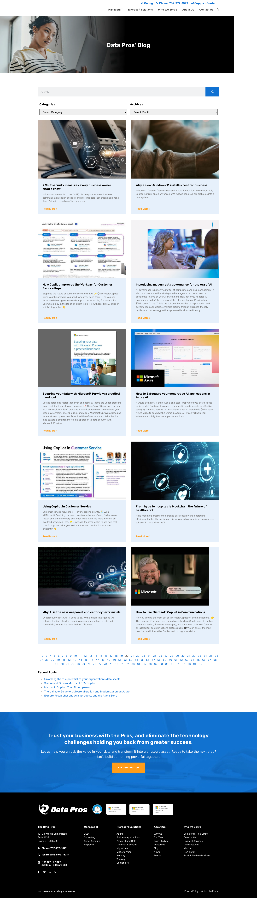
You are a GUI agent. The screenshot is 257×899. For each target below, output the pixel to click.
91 (178, 664)
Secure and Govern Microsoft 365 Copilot (69, 683)
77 (100, 664)
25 (154, 656)
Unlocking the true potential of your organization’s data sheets (82, 679)
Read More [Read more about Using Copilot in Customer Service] (49, 537)
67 (209, 660)
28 (171, 656)
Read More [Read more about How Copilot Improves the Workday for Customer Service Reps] (49, 318)
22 (137, 656)
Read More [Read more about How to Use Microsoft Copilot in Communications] (142, 639)
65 (198, 660)
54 (136, 660)
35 (210, 656)
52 (125, 660)
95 (200, 664)
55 (142, 660)
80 (116, 664)
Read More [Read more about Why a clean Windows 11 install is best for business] (142, 208)
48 (103, 660)
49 (108, 660)
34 (205, 656)
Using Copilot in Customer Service (67, 507)
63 (186, 660)
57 (153, 660)
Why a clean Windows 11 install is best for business (171, 185)
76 (94, 664)
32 (193, 656)
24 (149, 656)
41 (63, 660)
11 (80, 656)
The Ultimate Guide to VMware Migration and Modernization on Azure (86, 692)
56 (147, 660)
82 (127, 664)
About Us (188, 9)
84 (138, 664)
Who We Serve (167, 9)
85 (144, 664)
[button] (218, 9)
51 (119, 660)
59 (164, 660)
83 (133, 664)
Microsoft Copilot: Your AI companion (67, 688)
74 (83, 664)
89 (167, 664)
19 (121, 656)
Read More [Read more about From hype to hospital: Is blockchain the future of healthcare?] (142, 537)
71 (67, 664)
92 (183, 664)
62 (181, 660)
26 (160, 656)
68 (215, 660)
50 (114, 660)
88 (161, 664)
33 (199, 656)
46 (91, 660)
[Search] (212, 91)
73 (78, 664)
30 (183, 656)
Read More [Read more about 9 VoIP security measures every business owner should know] (49, 208)
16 (106, 656)
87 (155, 664)
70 (62, 664)
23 (143, 656)
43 (74, 660)
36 (216, 656)
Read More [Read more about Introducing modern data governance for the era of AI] (142, 318)
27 (166, 656)
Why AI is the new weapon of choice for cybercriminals (82, 613)
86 (150, 664)
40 (58, 660)
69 (56, 664)
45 (86, 660)
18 (116, 656)
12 (85, 656)
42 (69, 660)
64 (192, 660)
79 (110, 664)
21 (132, 656)
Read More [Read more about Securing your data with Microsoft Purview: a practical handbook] (49, 431)
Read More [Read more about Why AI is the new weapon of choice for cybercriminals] (49, 639)
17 (111, 656)
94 (194, 664)
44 (80, 660)
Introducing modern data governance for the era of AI (174, 285)
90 (172, 664)
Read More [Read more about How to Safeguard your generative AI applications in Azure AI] (142, 431)
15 (100, 656)
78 (105, 664)
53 (130, 660)
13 (90, 656)
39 (52, 660)
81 (122, 664)
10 (75, 656)
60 (170, 660)
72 (72, 664)
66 (203, 660)
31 (188, 656)
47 (97, 660)
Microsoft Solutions (140, 9)
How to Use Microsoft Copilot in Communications (170, 613)
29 (177, 656)
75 (89, 664)
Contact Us (206, 9)
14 (95, 656)
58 (159, 660)
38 (46, 660)
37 (41, 660)
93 (189, 664)
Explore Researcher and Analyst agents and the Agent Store (80, 696)
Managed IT (115, 9)
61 (175, 660)
